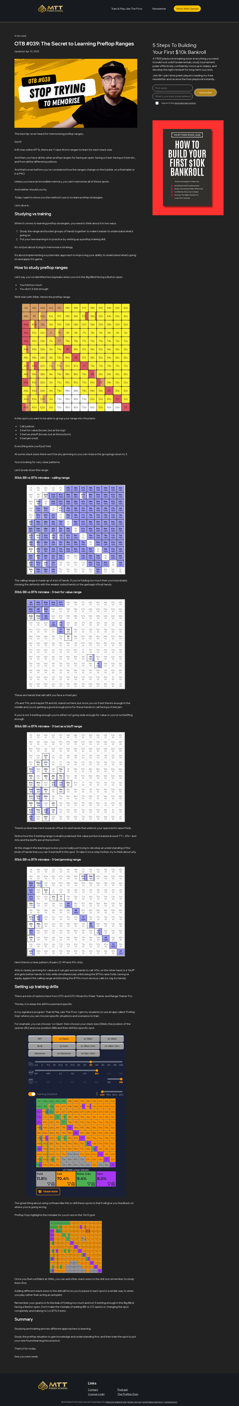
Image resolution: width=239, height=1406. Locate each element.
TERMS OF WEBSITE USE (116, 1402)
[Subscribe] (205, 92)
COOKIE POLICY (170, 1402)
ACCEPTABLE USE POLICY (152, 1402)
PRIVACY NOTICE (134, 1402)
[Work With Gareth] (187, 8)
